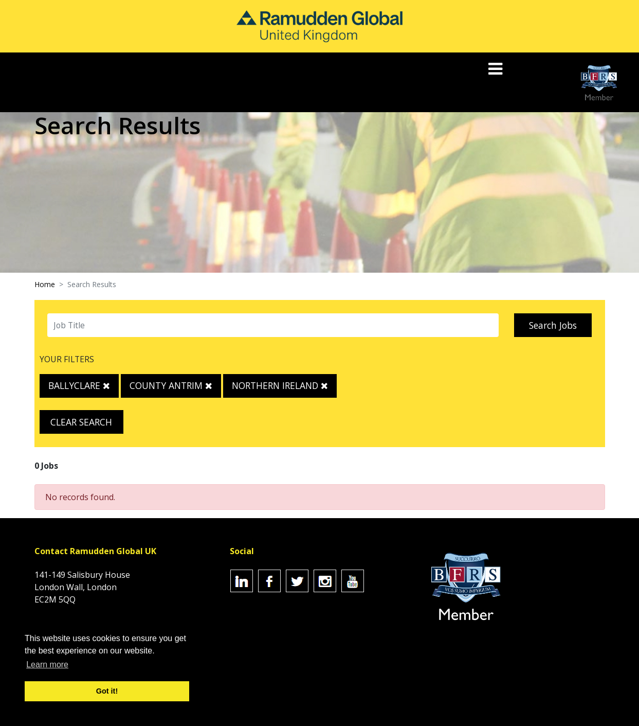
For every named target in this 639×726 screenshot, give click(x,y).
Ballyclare (79, 385)
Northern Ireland (280, 385)
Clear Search (81, 422)
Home (44, 284)
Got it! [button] (107, 691)
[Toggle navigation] (496, 69)
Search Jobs (553, 325)
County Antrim (171, 385)
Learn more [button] (47, 664)
